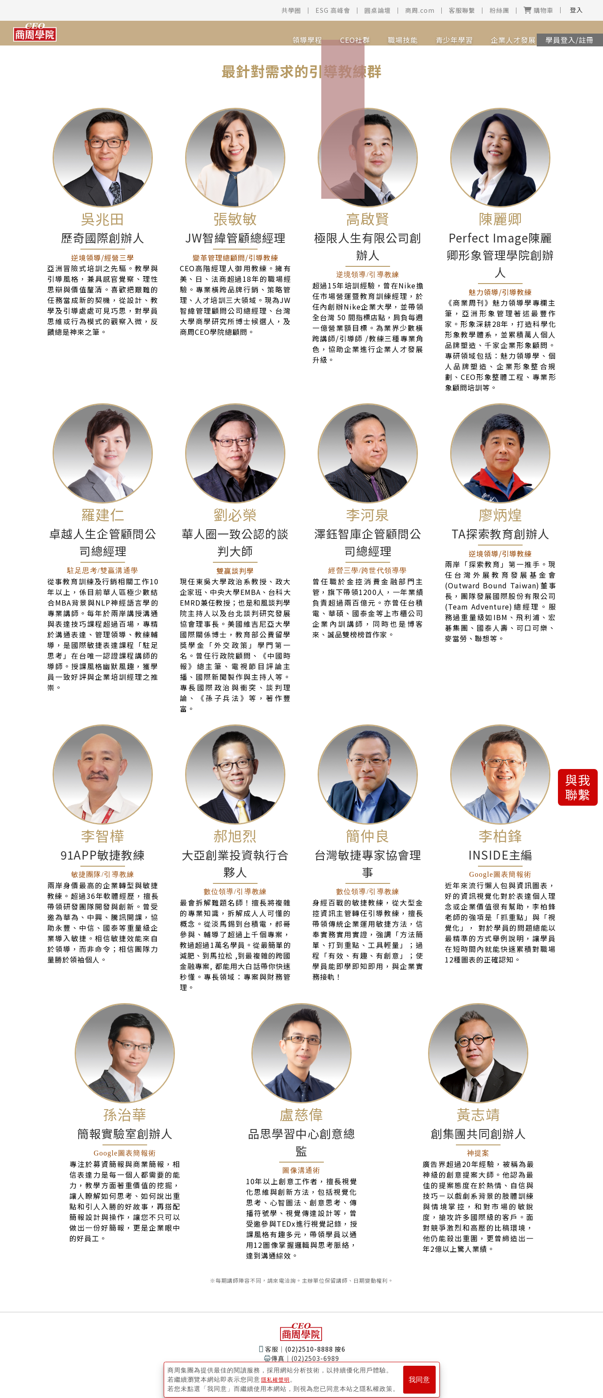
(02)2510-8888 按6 (315, 1349)
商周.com (420, 10)
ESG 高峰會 (332, 10)
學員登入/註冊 (563, 34)
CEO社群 (323, 34)
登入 (576, 9)
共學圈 (291, 10)
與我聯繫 (578, 787)
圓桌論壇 (377, 10)
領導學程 (276, 34)
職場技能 (371, 34)
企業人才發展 (481, 34)
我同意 (419, 1376)
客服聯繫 (462, 10)
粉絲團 (499, 10)
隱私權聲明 (277, 1376)
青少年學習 (422, 34)
